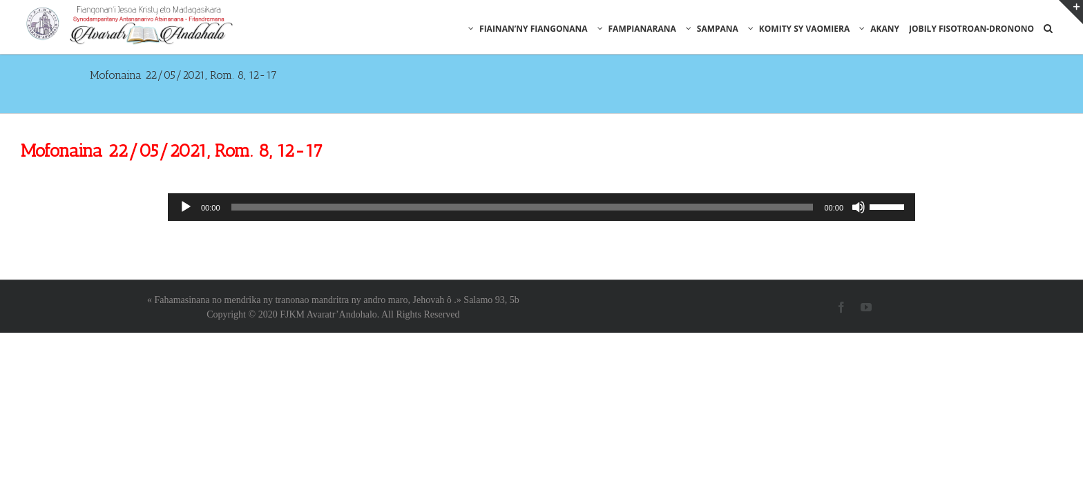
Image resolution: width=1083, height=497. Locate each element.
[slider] (522, 167)
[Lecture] (186, 168)
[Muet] (858, 168)
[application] (541, 168)
